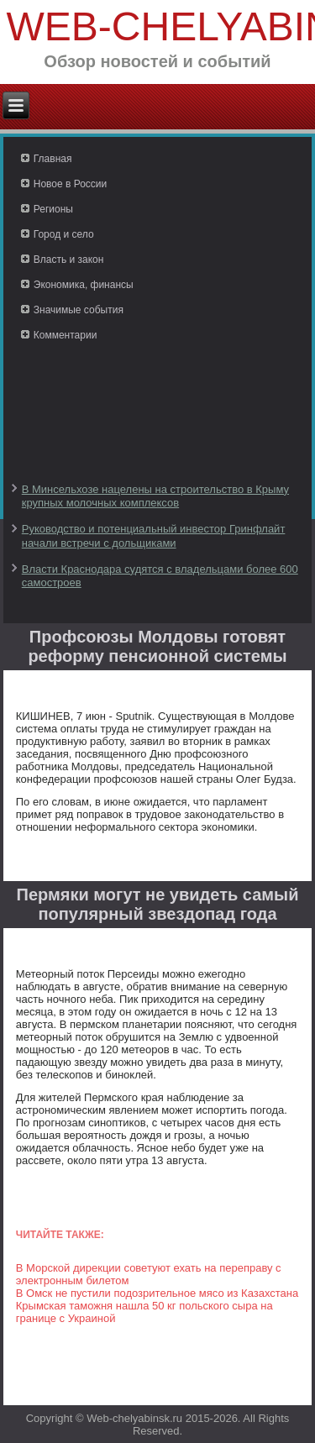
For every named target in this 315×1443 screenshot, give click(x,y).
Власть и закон (69, 259)
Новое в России (71, 184)
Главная (53, 159)
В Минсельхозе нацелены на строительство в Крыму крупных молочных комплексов (155, 496)
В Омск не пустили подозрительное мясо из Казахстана (157, 1293)
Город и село (64, 234)
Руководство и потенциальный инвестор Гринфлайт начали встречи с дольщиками (154, 535)
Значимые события (78, 310)
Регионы (53, 209)
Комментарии (65, 335)
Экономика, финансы (84, 285)
